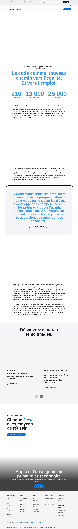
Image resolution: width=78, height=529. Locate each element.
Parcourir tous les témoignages (16, 434)
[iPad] (20, 6)
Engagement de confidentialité (12, 527)
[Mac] (15, 6)
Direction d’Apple (61, 508)
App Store (21, 512)
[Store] (11, 6)
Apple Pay (9, 516)
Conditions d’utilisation (31, 527)
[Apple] (8, 6)
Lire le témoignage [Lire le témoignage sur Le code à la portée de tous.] (13, 383)
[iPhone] (24, 6)
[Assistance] (62, 6)
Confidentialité (60, 500)
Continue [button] (66, 2)
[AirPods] (34, 6)
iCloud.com (22, 500)
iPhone (8, 501)
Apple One (22, 504)
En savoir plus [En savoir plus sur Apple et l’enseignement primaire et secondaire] (39, 486)
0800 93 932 (41, 522)
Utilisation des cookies (22, 527)
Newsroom (60, 507)
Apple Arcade (22, 509)
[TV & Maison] (40, 6)
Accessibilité (60, 496)
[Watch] (29, 6)
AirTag (8, 508)
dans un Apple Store (22, 522)
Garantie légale (60, 512)
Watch (8, 503)
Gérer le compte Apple (23, 496)
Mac (8, 498)
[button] (51, 2)
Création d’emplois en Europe (63, 517)
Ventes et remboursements (40, 527)
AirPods (8, 505)
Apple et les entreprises (49, 496)
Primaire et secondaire (14, 9)
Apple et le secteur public (49, 508)
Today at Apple (35, 500)
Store (8, 496)
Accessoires (9, 510)
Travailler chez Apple (61, 510)
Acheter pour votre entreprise (50, 498)
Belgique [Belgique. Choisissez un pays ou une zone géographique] (69, 525)
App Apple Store (35, 506)
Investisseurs (60, 513)
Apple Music (22, 507)
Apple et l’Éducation (48, 502)
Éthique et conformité (61, 515)
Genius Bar (34, 498)
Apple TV (21, 506)
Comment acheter (67, 9)
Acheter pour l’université (49, 504)
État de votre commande (37, 511)
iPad (8, 500)
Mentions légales (49, 527)
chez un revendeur (30, 522)
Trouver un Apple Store (36, 496)
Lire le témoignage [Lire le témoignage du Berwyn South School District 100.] (51, 387)
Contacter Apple (61, 518)
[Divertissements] (48, 6)
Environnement (60, 498)
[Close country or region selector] (70, 2)
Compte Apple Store (23, 498)
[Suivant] (41, 396)
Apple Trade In (35, 509)
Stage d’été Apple (36, 504)
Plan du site (55, 527)
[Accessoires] (55, 6)
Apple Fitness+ (22, 511)
